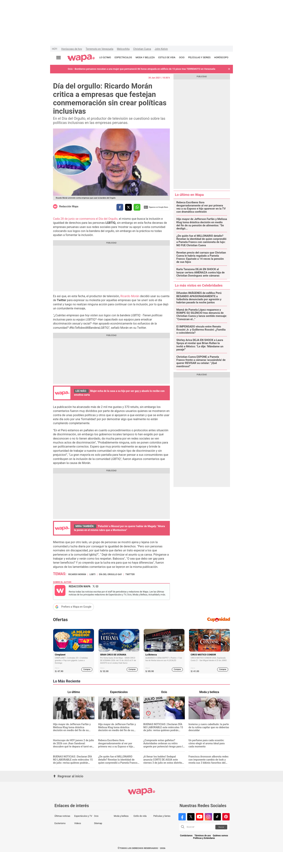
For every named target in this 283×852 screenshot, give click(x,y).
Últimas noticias (62, 816)
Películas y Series (161, 816)
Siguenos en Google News (156, 207)
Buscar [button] (221, 827)
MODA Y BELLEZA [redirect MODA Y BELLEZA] (145, 57)
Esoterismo (60, 823)
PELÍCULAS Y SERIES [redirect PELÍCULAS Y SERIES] (199, 57)
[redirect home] (81, 58)
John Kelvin (161, 48)
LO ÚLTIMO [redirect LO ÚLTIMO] (105, 57)
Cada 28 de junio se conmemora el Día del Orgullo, (86, 218)
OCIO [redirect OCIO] (181, 57)
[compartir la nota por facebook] (119, 207)
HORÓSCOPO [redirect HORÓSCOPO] (221, 57)
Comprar (86, 669)
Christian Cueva (142, 48)
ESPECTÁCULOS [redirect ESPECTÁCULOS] (123, 57)
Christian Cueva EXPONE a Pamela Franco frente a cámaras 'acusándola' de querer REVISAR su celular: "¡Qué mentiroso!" (201, 361)
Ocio (96, 816)
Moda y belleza (121, 816)
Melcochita (123, 48)
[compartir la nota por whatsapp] (137, 207)
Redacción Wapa (68, 206)
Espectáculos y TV (83, 816)
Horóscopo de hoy (71, 48)
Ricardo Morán (130, 296)
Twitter (130, 574)
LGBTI (93, 574)
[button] (229, 69)
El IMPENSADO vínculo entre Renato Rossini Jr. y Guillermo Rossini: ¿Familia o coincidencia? (201, 330)
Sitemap (98, 823)
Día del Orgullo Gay (110, 574)
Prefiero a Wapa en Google (76, 606)
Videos (77, 823)
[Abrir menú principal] (58, 57)
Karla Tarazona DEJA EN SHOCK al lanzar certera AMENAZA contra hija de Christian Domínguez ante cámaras (200, 272)
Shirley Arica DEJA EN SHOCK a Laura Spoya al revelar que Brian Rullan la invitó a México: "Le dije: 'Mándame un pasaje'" (199, 345)
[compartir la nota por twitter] (128, 207)
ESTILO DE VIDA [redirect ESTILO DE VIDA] (166, 57)
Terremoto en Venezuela (99, 48)
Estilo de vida (140, 816)
